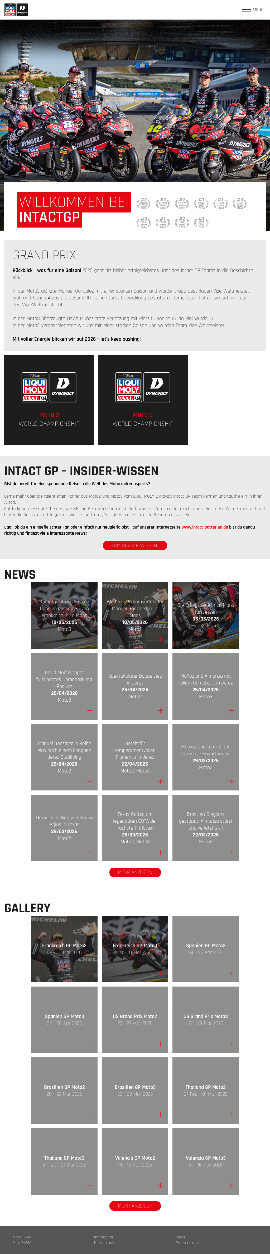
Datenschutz (104, 1243)
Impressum (103, 1237)
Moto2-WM (22, 1237)
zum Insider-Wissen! (135, 545)
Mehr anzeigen (135, 872)
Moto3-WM (22, 1243)
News (180, 1237)
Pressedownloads (190, 1243)
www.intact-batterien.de (205, 527)
